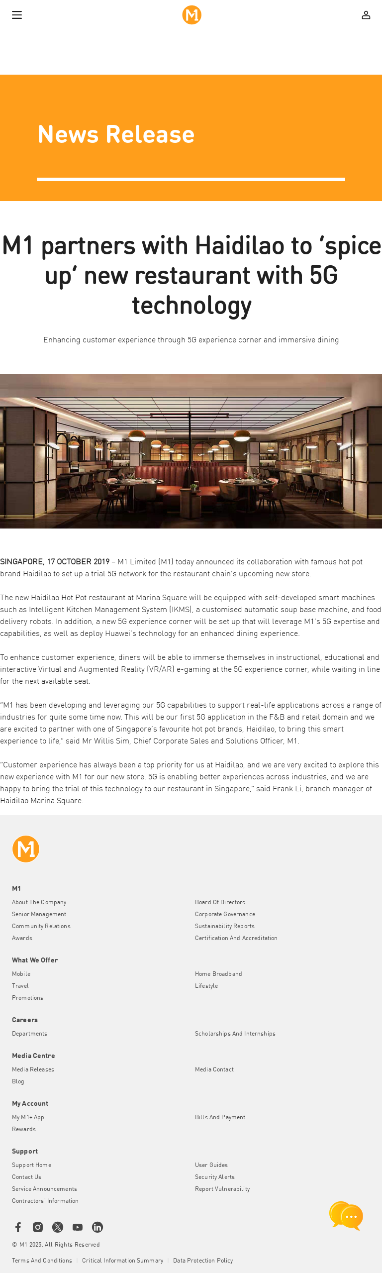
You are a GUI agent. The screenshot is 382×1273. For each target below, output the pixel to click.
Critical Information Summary (122, 1261)
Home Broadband (218, 974)
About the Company (39, 903)
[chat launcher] (346, 1215)
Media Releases (33, 1070)
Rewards (24, 1130)
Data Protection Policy (203, 1261)
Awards (22, 939)
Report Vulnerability (222, 1189)
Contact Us (26, 1177)
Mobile (21, 974)
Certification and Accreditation (236, 939)
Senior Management (39, 915)
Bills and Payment (220, 1118)
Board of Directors (220, 903)
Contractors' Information (45, 1201)
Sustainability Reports (225, 927)
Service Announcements (44, 1189)
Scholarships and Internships (235, 1034)
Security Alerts (215, 1177)
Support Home (31, 1165)
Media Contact (214, 1070)
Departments (30, 1034)
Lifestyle (206, 986)
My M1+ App (28, 1118)
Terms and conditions (42, 1261)
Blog (18, 1082)
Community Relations (41, 927)
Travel (20, 986)
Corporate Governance (225, 915)
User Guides (211, 1165)
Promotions (27, 998)
